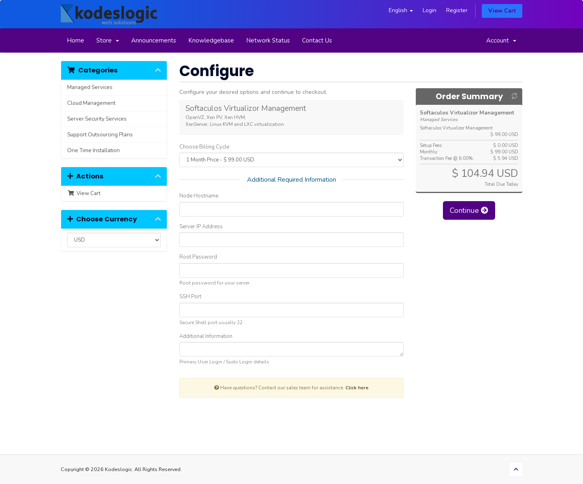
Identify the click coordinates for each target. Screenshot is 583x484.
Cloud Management (91, 103)
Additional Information (205, 336)
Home (75, 40)
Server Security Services (97, 119)
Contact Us (317, 40)
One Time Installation (93, 150)
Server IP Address (201, 226)
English (401, 10)
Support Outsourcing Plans (100, 134)
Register (457, 10)
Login (429, 10)
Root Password (198, 257)
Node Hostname (198, 196)
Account (501, 40)
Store (107, 40)
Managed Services (90, 87)
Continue (469, 210)
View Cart (502, 11)
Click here (356, 387)
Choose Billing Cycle (204, 147)
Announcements (153, 40)
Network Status (268, 40)
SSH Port (190, 296)
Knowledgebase (211, 40)
